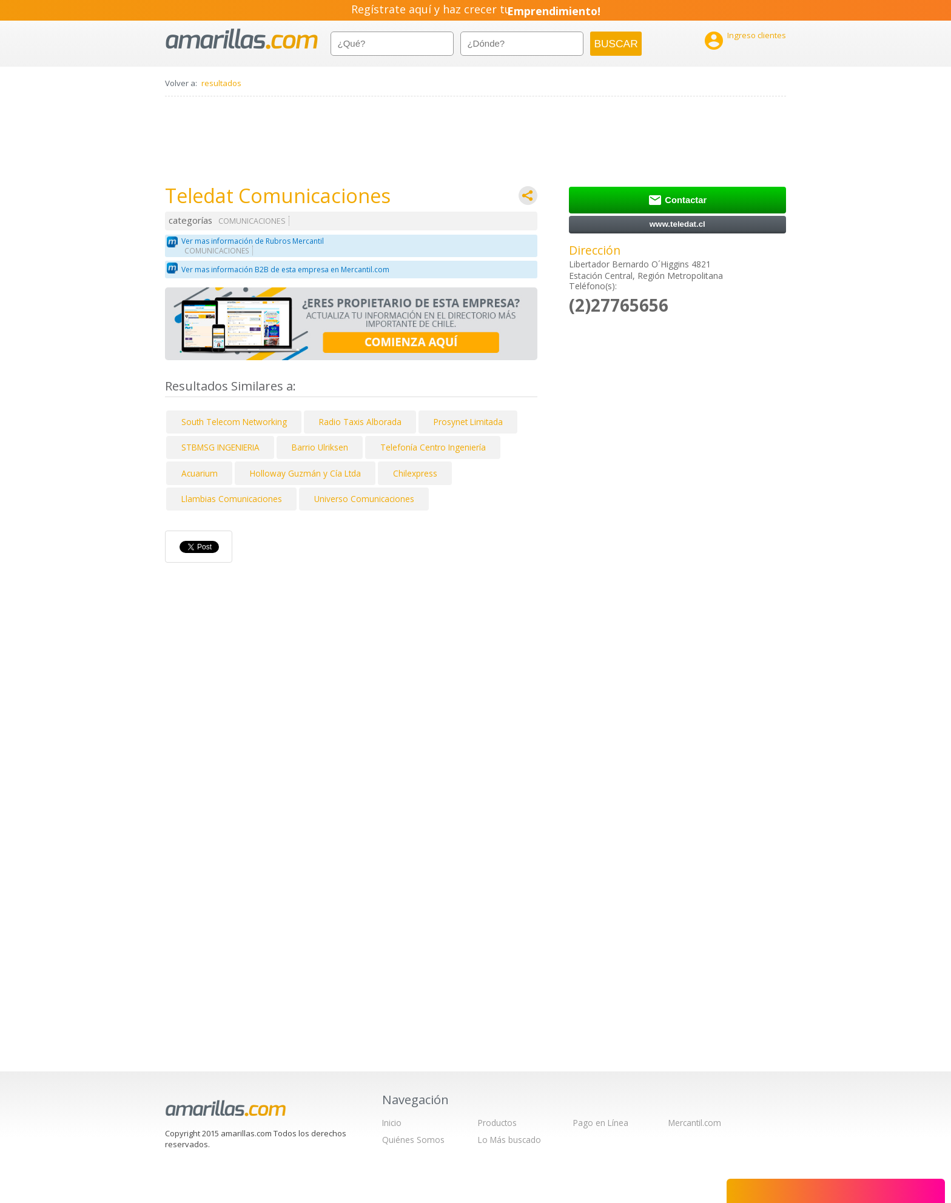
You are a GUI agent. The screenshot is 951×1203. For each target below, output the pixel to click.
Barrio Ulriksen (320, 447)
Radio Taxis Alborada (360, 421)
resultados (221, 83)
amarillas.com (241, 39)
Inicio (392, 1122)
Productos (497, 1122)
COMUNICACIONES (252, 221)
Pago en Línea (600, 1122)
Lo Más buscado (509, 1139)
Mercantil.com (694, 1122)
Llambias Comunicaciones (231, 498)
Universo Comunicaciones (364, 498)
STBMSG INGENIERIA (220, 447)
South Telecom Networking (234, 421)
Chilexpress (415, 473)
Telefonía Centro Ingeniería (433, 447)
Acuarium (199, 473)
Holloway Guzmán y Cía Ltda (305, 473)
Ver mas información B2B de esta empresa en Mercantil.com (285, 269)
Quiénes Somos (413, 1139)
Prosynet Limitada (468, 421)
